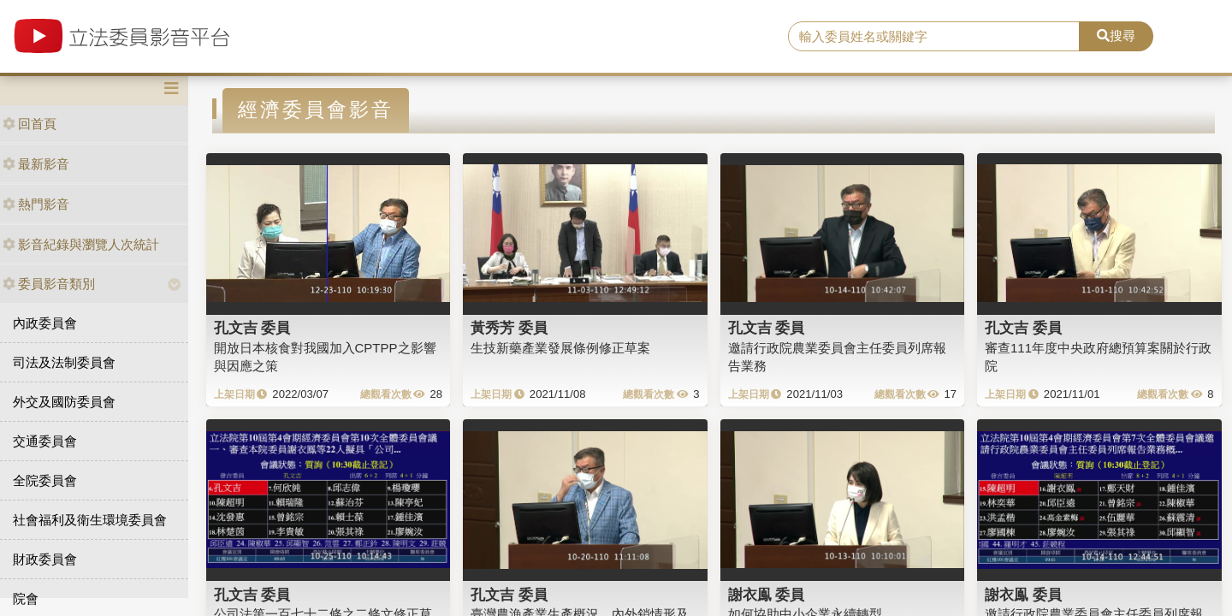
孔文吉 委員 (252, 327)
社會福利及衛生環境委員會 (90, 519)
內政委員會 (45, 323)
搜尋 (1116, 35)
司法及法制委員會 (64, 362)
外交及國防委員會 (64, 401)
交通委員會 (45, 441)
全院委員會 (45, 480)
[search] (934, 36)
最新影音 (36, 164)
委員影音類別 (49, 283)
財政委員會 (45, 559)
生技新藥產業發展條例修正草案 (560, 348)
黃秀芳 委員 (509, 327)
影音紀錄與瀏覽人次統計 (81, 244)
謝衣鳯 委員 (766, 594)
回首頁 (29, 123)
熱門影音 (36, 204)
